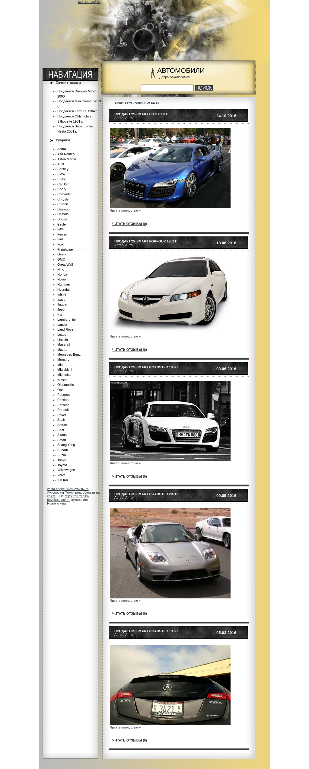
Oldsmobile (65, 384)
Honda (62, 274)
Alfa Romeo (66, 154)
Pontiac (62, 400)
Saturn (62, 425)
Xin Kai (62, 480)
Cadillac (63, 184)
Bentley (62, 169)
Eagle (61, 224)
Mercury (63, 359)
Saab (61, 419)
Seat (60, 430)
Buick (61, 179)
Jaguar (62, 304)
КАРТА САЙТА (89, 2)
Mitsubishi (64, 369)
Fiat (60, 239)
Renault (63, 410)
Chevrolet (64, 194)
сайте (51, 496)
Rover (61, 415)
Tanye (61, 460)
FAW (60, 229)
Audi (60, 164)
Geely (61, 254)
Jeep (61, 309)
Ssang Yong (66, 445)
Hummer (63, 284)
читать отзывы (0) (129, 224)
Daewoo (63, 209)
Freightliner (65, 249)
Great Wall (65, 264)
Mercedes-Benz (69, 354)
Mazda (62, 349)
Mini (60, 365)
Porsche (63, 405)
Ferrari (62, 234)
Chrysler (63, 199)
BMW (61, 174)
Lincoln (62, 339)
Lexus (61, 334)
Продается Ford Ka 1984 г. (77, 111)
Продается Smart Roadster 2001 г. (147, 494)
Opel (60, 390)
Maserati (63, 344)
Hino (60, 269)
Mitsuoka (64, 374)
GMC (61, 259)
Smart (61, 440)
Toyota (62, 465)
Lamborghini (66, 319)
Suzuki (62, 455)
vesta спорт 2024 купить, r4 (68, 489)
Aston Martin (66, 159)
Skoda (62, 435)
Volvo (61, 475)
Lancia (62, 324)
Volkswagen (66, 470)
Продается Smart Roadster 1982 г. (147, 367)
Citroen (62, 204)
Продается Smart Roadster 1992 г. (147, 631)
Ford (60, 244)
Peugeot (63, 394)
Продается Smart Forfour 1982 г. (145, 241)
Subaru (62, 450)
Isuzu (61, 299)
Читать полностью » (125, 210)
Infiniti (61, 294)
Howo (61, 279)
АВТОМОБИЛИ (181, 70)
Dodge (62, 219)
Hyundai (63, 289)
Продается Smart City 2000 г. (141, 114)
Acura (61, 149)
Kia (59, 314)
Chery (61, 189)
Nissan (62, 380)
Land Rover (66, 329)
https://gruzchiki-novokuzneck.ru (68, 497)
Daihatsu (63, 214)
